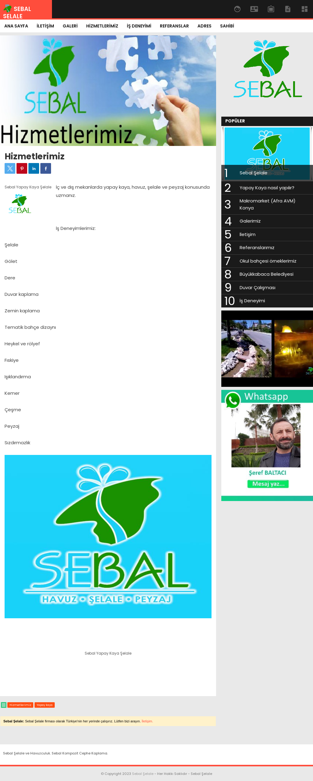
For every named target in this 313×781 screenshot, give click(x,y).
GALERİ (70, 26)
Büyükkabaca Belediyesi (266, 274)
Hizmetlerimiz (34, 156)
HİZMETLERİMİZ (102, 26)
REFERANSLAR (174, 26)
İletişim (248, 234)
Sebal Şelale (253, 172)
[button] (10, 168)
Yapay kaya (45, 705)
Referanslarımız (257, 247)
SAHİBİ (227, 26)
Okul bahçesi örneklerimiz (268, 261)
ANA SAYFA (16, 26)
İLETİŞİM (45, 26)
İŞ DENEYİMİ (139, 26)
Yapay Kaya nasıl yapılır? (267, 187)
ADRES (204, 26)
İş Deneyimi (252, 300)
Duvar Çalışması (257, 287)
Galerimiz (250, 221)
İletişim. (147, 721)
